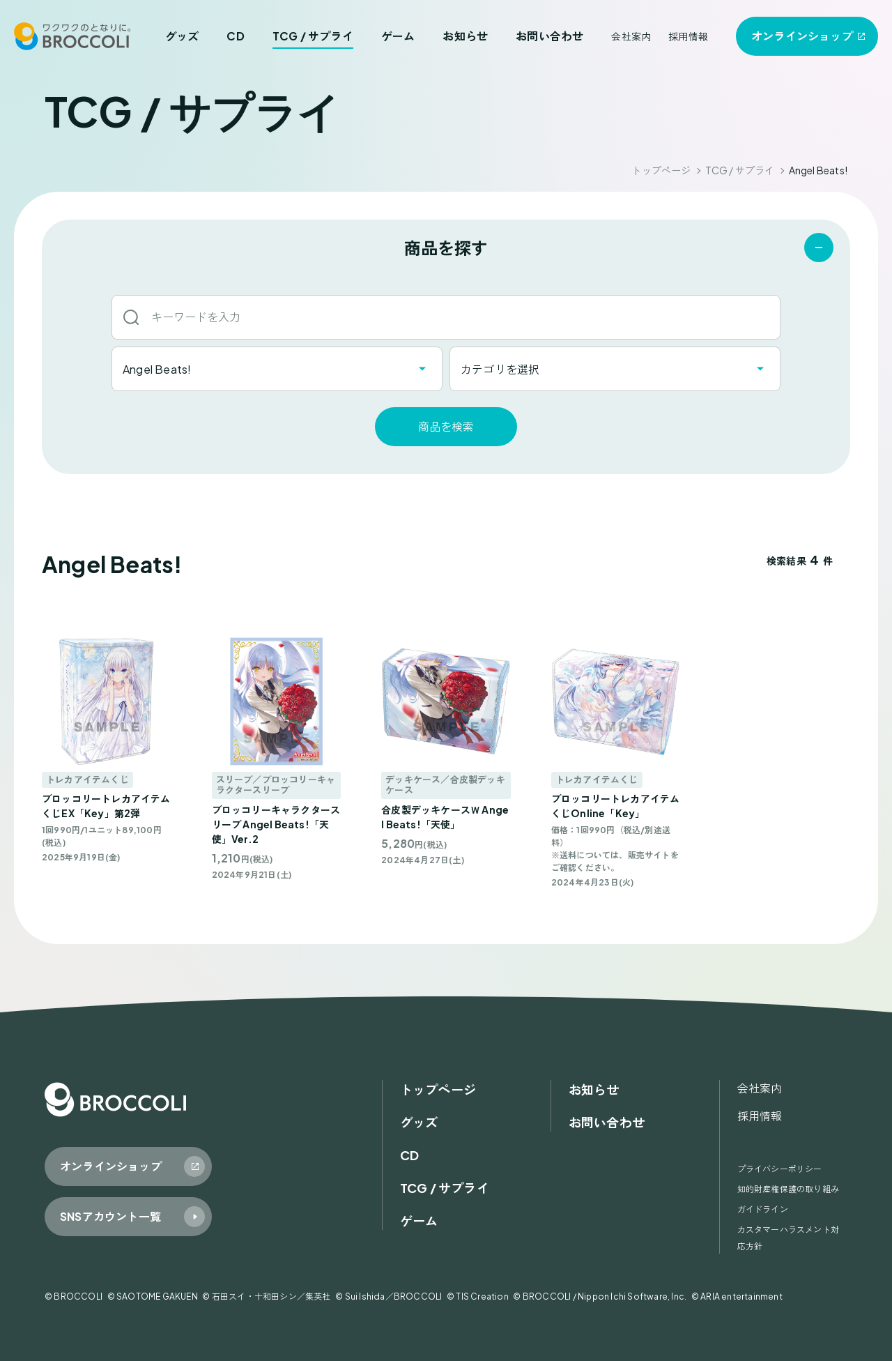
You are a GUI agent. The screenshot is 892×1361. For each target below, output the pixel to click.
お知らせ (465, 36)
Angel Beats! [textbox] (157, 369)
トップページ (661, 170)
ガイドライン (762, 1209)
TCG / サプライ (312, 36)
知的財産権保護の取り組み (788, 1189)
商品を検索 (446, 426)
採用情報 (688, 36)
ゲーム (398, 36)
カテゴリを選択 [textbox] (500, 369)
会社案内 (631, 36)
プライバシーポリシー (779, 1169)
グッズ (182, 36)
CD (235, 36)
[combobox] (277, 369)
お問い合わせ (549, 36)
